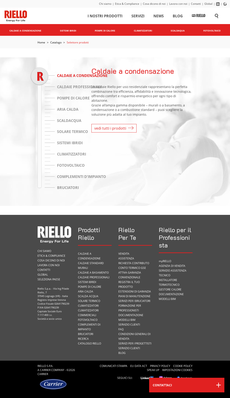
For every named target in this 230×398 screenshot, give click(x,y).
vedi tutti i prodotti (114, 128)
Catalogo (56, 42)
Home (41, 42)
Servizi (137, 16)
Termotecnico (169, 285)
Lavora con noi (178, 4)
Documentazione (130, 315)
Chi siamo (105, 4)
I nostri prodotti (105, 16)
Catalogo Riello (89, 343)
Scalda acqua (88, 296)
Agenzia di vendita (172, 266)
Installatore (168, 280)
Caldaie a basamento (93, 272)
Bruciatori (85, 334)
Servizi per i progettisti (134, 343)
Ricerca (83, 339)
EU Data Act (138, 366)
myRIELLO (165, 261)
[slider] (39, 76)
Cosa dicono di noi (154, 4)
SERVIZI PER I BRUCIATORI (134, 301)
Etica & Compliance (127, 4)
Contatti (196, 4)
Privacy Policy (160, 366)
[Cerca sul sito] (216, 16)
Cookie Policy (182, 366)
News (158, 16)
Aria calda (85, 291)
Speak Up (153, 370)
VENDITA (123, 254)
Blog (178, 16)
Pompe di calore (89, 287)
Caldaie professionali (93, 277)
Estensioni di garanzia (134, 291)
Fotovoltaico (87, 320)
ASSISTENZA (126, 258)
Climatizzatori (88, 306)
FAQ (121, 329)
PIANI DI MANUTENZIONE (134, 296)
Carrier (45, 370)
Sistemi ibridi (87, 282)
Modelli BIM (126, 320)
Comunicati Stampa (113, 366)
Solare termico (89, 301)
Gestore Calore (170, 289)
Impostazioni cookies (177, 370)
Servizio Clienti (129, 324)
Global (208, 4)
